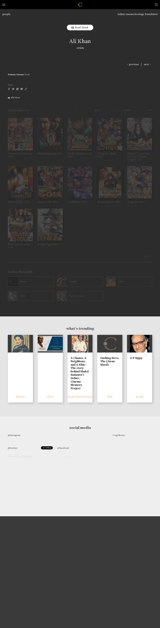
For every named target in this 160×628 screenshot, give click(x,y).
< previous (133, 64)
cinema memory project (80, 396)
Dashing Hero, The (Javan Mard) (109, 361)
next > (147, 64)
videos (50, 396)
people (6, 14)
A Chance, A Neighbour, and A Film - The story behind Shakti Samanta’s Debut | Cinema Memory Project (80, 373)
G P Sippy (136, 358)
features (20, 396)
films (109, 396)
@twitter (13, 448)
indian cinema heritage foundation (138, 14)
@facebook (63, 448)
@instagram (14, 435)
